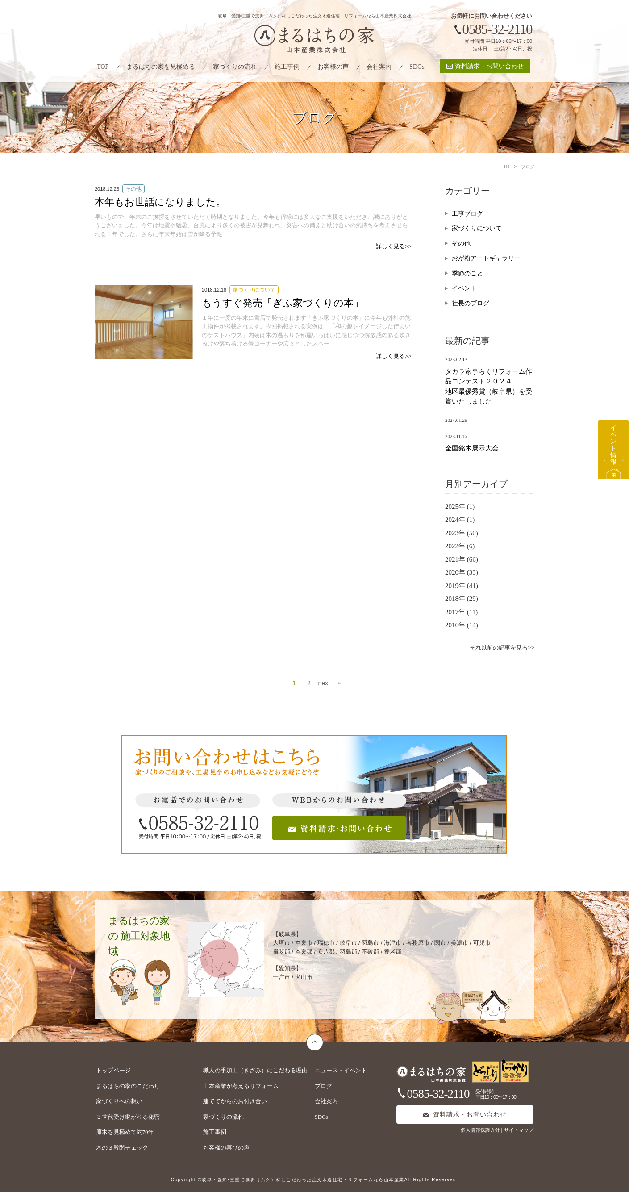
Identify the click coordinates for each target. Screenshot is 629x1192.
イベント (464, 288)
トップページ (113, 1070)
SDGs (416, 66)
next (324, 683)
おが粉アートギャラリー (486, 258)
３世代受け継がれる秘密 (128, 1116)
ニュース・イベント (341, 1070)
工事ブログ (467, 213)
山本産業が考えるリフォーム (241, 1086)
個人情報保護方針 (481, 1130)
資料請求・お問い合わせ (485, 66)
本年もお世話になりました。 (160, 202)
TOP (102, 66)
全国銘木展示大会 (472, 448)
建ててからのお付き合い (235, 1101)
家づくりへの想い (119, 1101)
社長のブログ (470, 303)
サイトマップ (518, 1130)
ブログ (323, 1086)
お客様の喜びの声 (226, 1147)
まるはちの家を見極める (160, 66)
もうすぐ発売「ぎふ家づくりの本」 (282, 302)
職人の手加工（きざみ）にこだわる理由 (255, 1070)
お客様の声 (333, 66)
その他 (461, 243)
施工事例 (287, 66)
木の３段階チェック (122, 1147)
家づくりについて (477, 228)
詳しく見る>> (394, 246)
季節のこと (467, 273)
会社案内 (379, 66)
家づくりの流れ (235, 66)
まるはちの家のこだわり (128, 1086)
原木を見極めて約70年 (125, 1132)
